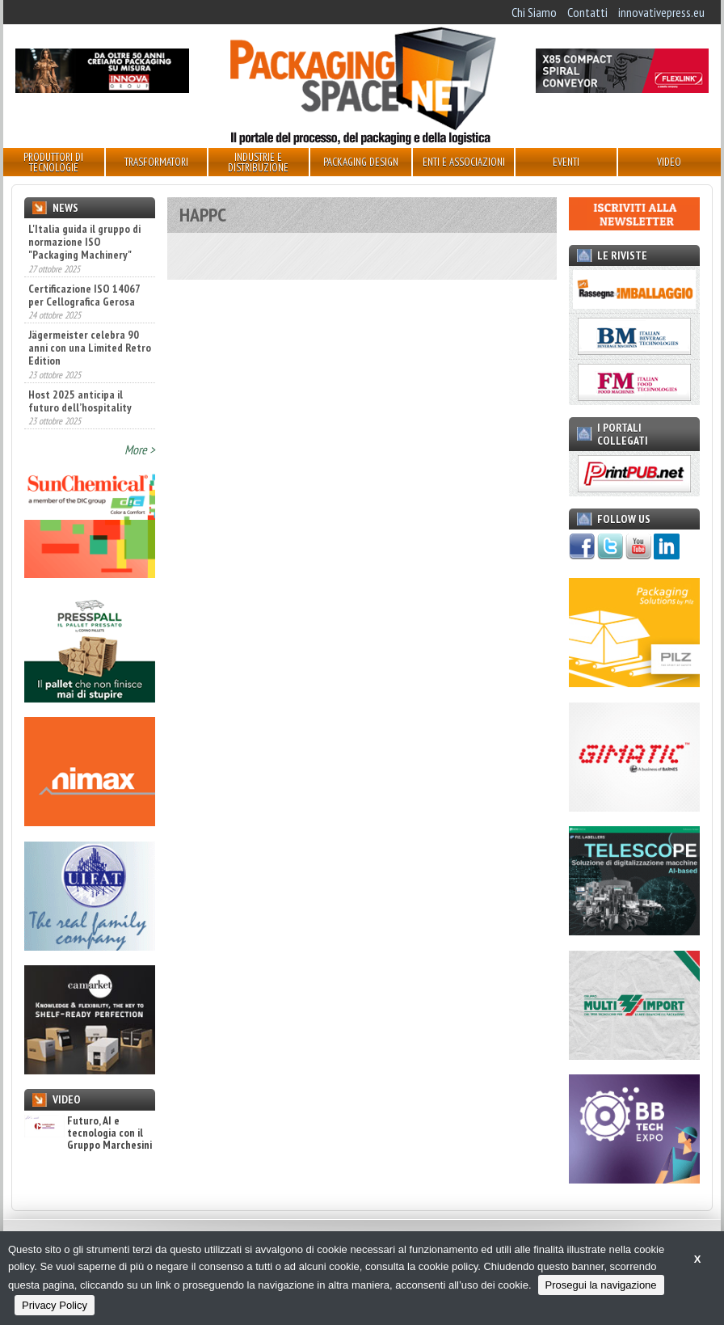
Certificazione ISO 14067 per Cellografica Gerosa (84, 295)
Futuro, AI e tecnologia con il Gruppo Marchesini (88, 1133)
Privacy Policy (54, 1305)
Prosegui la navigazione (601, 1285)
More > (139, 449)
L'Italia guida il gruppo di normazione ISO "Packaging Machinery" (84, 241)
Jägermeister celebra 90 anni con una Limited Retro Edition (89, 347)
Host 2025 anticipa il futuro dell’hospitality (80, 401)
